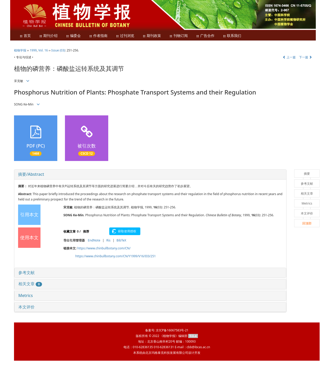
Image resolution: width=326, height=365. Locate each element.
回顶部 (306, 223)
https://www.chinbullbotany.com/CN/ (104, 248)
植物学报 (20, 50)
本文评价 (26, 307)
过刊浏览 (125, 36)
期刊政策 (152, 36)
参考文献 (26, 272)
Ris (108, 240)
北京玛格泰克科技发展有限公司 (166, 352)
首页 (25, 36)
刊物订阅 (178, 36)
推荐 (86, 231)
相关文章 (30, 284)
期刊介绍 (48, 36)
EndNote (94, 240)
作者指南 (98, 36)
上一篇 (289, 57)
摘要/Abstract (31, 174)
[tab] (150, 174)
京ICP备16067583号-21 (172, 330)
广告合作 (205, 36)
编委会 (73, 36)
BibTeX (121, 240)
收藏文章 (69, 231)
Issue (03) (58, 50)
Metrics (25, 295)
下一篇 (305, 57)
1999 (33, 50)
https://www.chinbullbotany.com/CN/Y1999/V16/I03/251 (115, 256)
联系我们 (232, 36)
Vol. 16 (43, 50)
